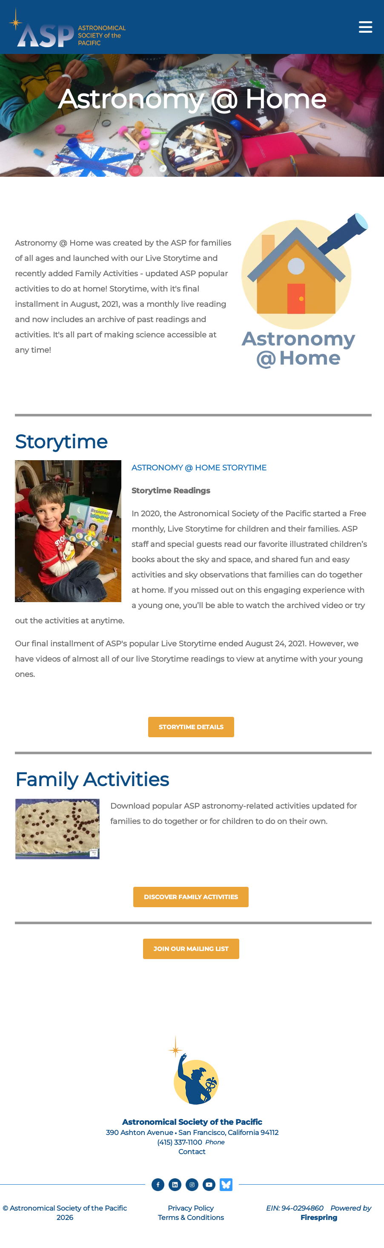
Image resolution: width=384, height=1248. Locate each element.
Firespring (319, 1218)
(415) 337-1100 (179, 1142)
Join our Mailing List (191, 949)
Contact (192, 1152)
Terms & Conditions (191, 1218)
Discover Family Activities (191, 897)
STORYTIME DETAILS (191, 727)
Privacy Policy (191, 1208)
